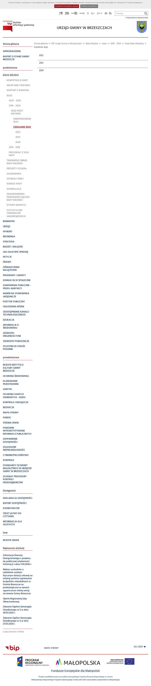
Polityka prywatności (89, 6)
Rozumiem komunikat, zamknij (66, 6)
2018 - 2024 (115, 43)
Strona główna (41, 43)
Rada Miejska (92, 43)
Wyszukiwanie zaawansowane (137, 17)
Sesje (104, 43)
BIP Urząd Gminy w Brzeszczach (66, 43)
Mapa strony (51, 648)
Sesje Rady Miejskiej (134, 43)
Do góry (140, 647)
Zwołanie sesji (41, 47)
